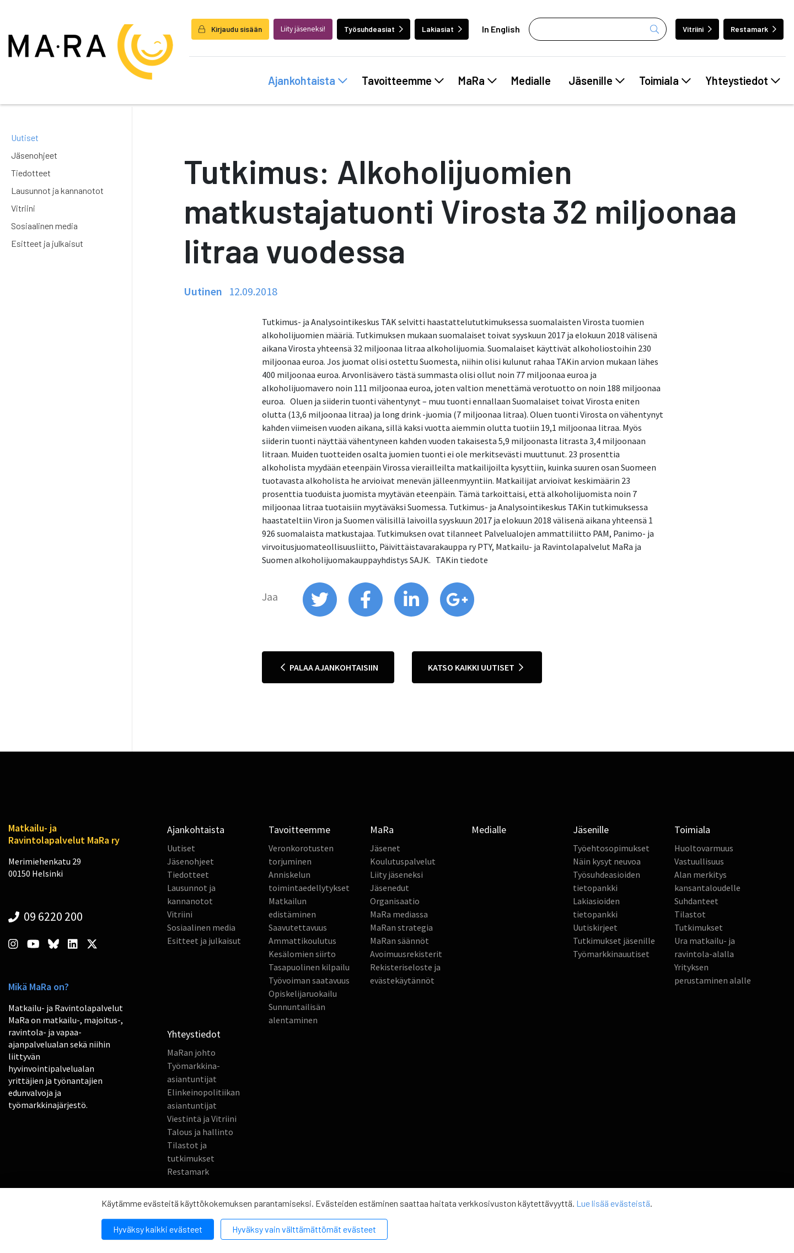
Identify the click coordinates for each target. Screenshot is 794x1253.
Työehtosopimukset (611, 848)
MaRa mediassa (399, 914)
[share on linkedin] (412, 613)
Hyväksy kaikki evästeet (157, 1229)
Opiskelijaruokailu (303, 993)
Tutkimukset (698, 927)
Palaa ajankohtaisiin (329, 667)
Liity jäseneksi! (303, 29)
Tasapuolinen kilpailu (309, 967)
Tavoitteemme (403, 80)
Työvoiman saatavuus (309, 980)
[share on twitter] (321, 613)
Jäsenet (385, 848)
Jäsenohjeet (34, 155)
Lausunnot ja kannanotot (57, 190)
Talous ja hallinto (200, 1131)
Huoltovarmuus (703, 848)
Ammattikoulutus (302, 940)
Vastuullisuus (699, 861)
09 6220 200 (45, 916)
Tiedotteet (31, 173)
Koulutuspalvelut (403, 861)
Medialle (531, 80)
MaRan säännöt (399, 940)
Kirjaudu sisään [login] (230, 29)
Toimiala (665, 80)
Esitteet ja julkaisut (47, 243)
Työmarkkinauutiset (611, 953)
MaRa (477, 80)
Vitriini (697, 29)
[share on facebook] (366, 613)
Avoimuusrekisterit (406, 953)
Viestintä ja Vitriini (202, 1118)
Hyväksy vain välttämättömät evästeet (304, 1229)
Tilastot (690, 914)
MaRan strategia (401, 927)
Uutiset (25, 137)
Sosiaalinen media (44, 225)
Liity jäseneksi (396, 874)
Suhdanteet (696, 900)
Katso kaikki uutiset (475, 667)
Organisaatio (395, 900)
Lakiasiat (442, 29)
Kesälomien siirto (302, 953)
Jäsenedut (389, 887)
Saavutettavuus (298, 927)
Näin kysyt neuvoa (607, 861)
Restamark (753, 29)
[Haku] (598, 29)
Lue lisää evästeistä (613, 1203)
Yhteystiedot (742, 80)
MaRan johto (191, 1052)
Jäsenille (596, 80)
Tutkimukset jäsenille (614, 940)
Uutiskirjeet (595, 927)
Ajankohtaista (307, 80)
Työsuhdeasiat (373, 29)
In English (501, 29)
